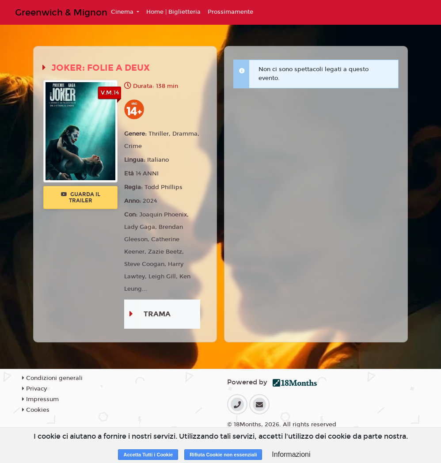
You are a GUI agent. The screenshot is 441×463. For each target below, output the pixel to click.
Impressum (40, 399)
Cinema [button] (123, 11)
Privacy (34, 388)
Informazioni (291, 454)
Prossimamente (230, 11)
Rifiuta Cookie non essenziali (223, 454)
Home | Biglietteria (173, 11)
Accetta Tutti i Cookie (148, 454)
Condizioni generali (52, 378)
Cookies (35, 410)
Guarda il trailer (80, 197)
